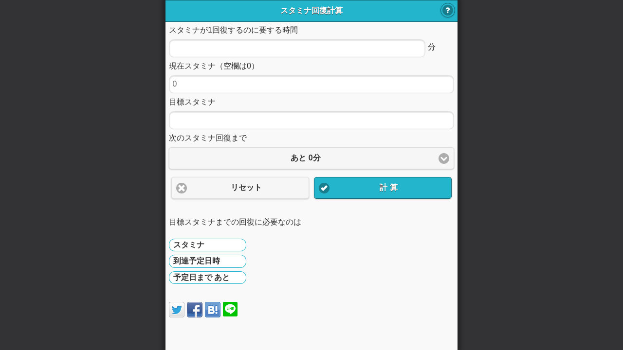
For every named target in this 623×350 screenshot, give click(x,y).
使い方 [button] (447, 10)
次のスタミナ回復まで (208, 138)
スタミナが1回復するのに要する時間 (233, 30)
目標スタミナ (192, 102)
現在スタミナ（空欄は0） (214, 66)
